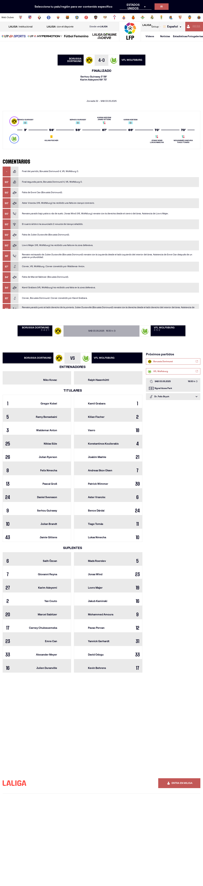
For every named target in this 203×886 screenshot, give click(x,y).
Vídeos (150, 36)
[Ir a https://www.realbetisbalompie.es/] (142, 17)
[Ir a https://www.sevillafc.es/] (180, 17)
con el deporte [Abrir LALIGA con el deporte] (60, 26)
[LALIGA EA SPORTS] (13, 36)
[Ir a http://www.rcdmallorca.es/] (133, 17)
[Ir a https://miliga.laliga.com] (194, 26)
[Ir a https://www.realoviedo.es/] (161, 17)
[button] (13, 36)
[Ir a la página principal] (130, 39)
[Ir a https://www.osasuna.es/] (39, 17)
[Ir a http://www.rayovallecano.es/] (105, 17)
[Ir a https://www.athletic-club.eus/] (20, 17)
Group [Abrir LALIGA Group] (150, 27)
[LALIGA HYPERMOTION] (45, 36)
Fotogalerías (195, 36)
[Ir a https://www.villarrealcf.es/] (199, 17)
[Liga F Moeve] (76, 36)
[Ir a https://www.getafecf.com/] (77, 17)
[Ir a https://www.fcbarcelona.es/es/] (67, 17)
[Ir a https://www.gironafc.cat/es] (86, 17)
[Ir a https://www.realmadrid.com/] (152, 17)
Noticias (165, 36)
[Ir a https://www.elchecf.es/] (58, 17)
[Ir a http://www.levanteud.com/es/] (95, 17)
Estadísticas (180, 36)
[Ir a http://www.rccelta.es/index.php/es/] (114, 17)
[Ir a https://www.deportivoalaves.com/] (48, 17)
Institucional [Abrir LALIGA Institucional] (20, 26)
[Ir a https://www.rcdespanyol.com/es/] (123, 17)
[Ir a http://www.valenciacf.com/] (189, 17)
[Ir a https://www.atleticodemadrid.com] (29, 17)
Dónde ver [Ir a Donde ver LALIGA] (98, 26)
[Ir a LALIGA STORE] (160, 26)
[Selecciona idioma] (173, 27)
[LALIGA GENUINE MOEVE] (104, 36)
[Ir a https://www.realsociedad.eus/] (170, 17)
